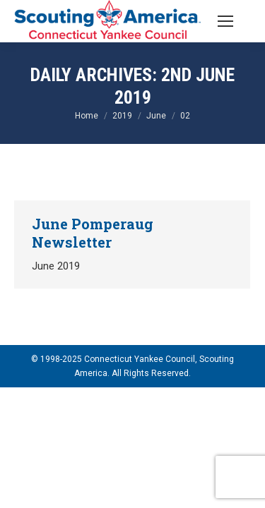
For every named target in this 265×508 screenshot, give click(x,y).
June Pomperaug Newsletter (92, 232)
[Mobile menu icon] (225, 21)
